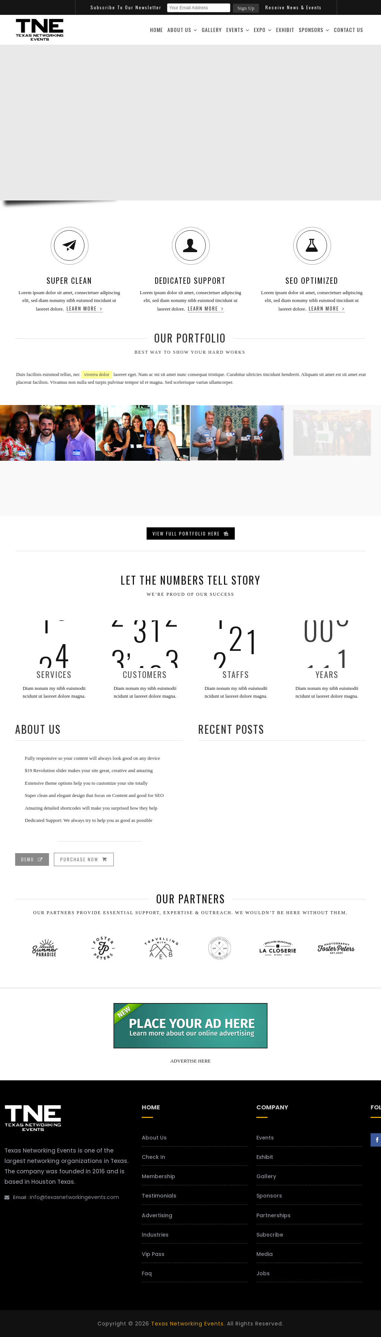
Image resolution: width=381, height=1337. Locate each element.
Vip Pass (153, 1254)
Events (234, 29)
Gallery (212, 29)
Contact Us (348, 29)
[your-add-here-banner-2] (190, 1045)
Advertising (157, 1215)
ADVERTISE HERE (190, 1061)
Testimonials (159, 1195)
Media (264, 1254)
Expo (260, 29)
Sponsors (311, 29)
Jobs (263, 1273)
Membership (158, 1176)
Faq (147, 1273)
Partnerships (273, 1215)
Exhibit (285, 29)
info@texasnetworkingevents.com (74, 1197)
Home (156, 29)
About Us (179, 29)
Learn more (85, 308)
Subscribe (269, 1234)
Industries (155, 1234)
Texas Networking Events (187, 1323)
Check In (153, 1157)
